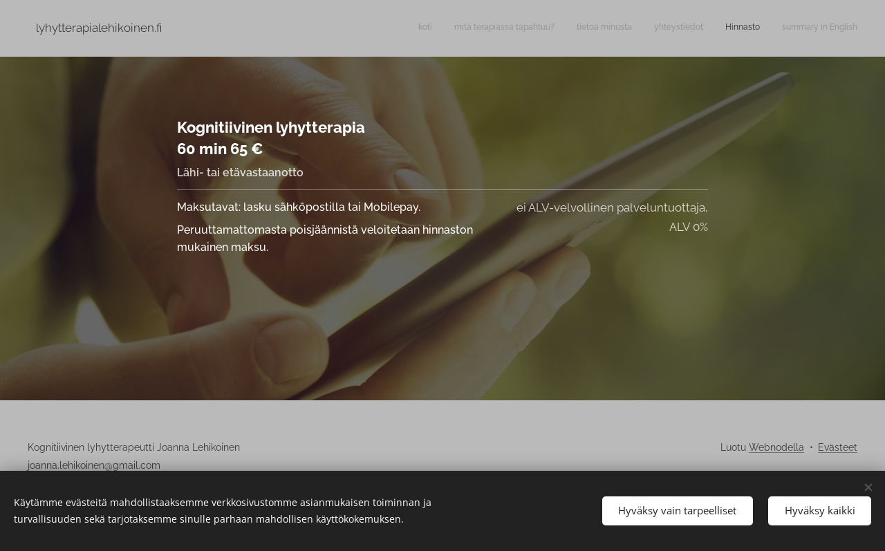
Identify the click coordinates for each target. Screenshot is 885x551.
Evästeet (837, 447)
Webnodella (776, 447)
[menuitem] (750, 28)
